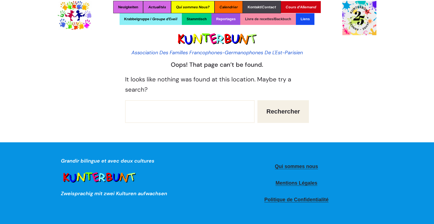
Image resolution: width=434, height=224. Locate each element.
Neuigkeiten (128, 7)
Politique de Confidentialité (296, 199)
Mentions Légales (296, 183)
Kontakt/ (262, 7)
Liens (305, 19)
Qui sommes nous (296, 166)
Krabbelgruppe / (150, 19)
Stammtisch (197, 19)
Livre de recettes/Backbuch (268, 19)
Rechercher (283, 111)
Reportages (226, 19)
